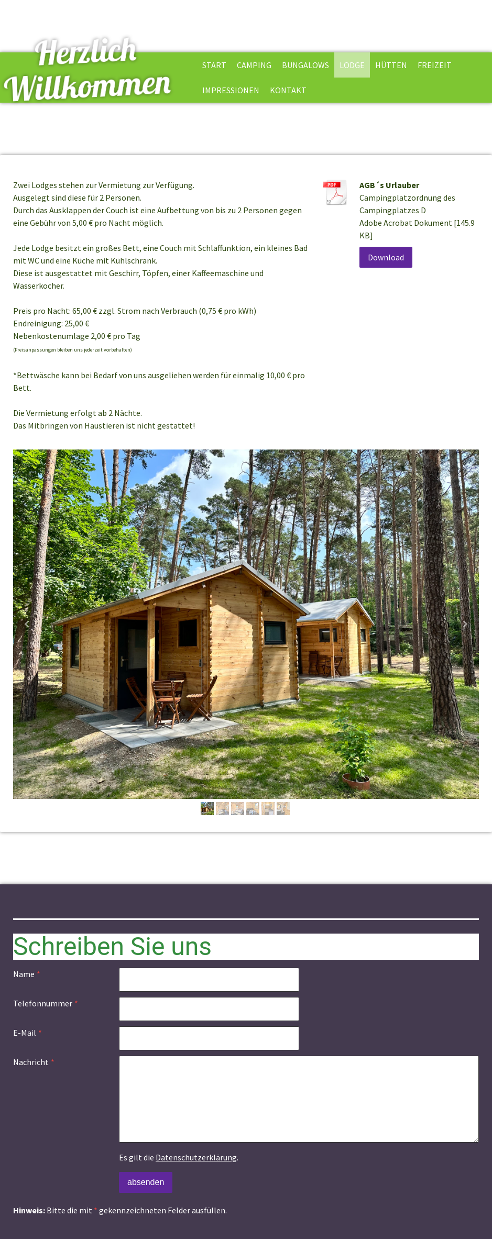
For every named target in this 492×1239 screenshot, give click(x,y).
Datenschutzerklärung (196, 1157)
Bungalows (305, 65)
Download (386, 257)
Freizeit (435, 65)
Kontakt (288, 90)
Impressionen (230, 90)
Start (214, 65)
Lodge (352, 65)
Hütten (391, 65)
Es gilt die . (178, 1157)
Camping (254, 65)
